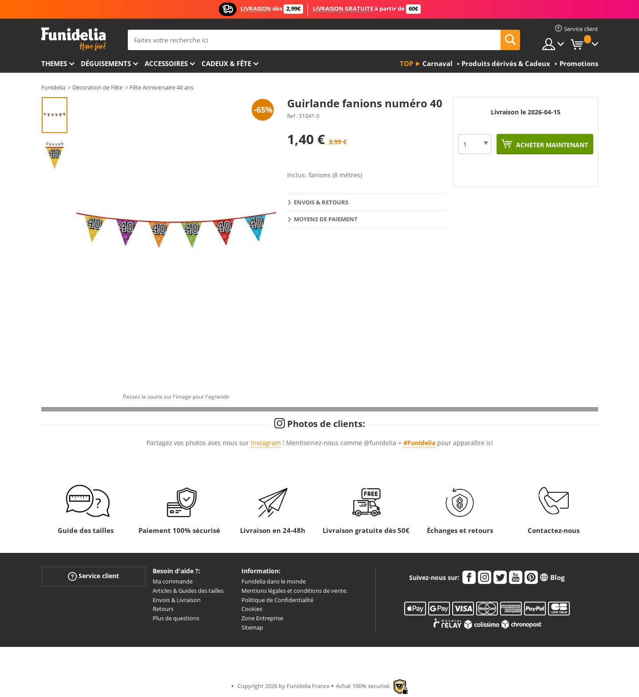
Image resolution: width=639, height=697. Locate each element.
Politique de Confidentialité (277, 600)
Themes (54, 63)
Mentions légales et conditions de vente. (294, 591)
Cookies (251, 609)
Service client (93, 576)
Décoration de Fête (97, 87)
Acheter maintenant (551, 145)
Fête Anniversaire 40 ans (161, 87)
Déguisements (106, 63)
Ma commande (173, 581)
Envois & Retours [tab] (321, 202)
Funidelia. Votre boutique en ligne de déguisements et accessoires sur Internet (73, 39)
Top (406, 63)
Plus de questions (176, 618)
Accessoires (166, 63)
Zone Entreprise (262, 618)
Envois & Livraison (177, 600)
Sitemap (252, 627)
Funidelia (53, 87)
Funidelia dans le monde (273, 581)
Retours (163, 609)
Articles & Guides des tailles (188, 591)
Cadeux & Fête (226, 63)
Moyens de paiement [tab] (326, 219)
